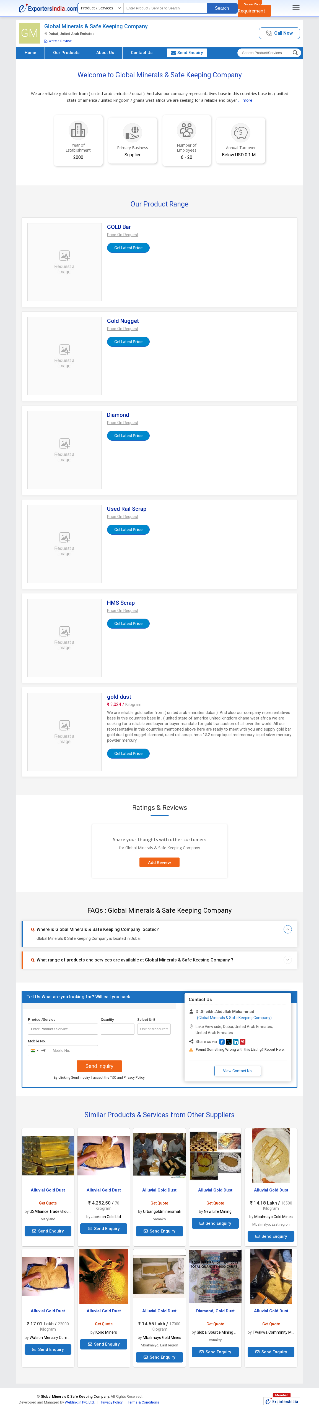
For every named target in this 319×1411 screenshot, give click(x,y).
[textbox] (165, 8)
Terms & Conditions (143, 1402)
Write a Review (58, 41)
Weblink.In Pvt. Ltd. (80, 1402)
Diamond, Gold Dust (215, 1310)
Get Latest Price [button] (128, 248)
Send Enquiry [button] (187, 52)
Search (222, 8)
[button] (279, 33)
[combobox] (37, 1051)
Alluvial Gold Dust (48, 1190)
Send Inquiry (99, 1066)
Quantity (107, 1019)
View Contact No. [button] (238, 1071)
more (247, 100)
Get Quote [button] (48, 1203)
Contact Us (141, 52)
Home (30, 52)
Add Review (159, 862)
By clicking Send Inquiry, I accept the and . (99, 1078)
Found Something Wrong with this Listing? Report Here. (240, 1049)
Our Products (66, 52)
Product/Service (42, 1019)
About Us (105, 52)
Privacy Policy (134, 1078)
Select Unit (146, 1019)
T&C (113, 1078)
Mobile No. (37, 1041)
